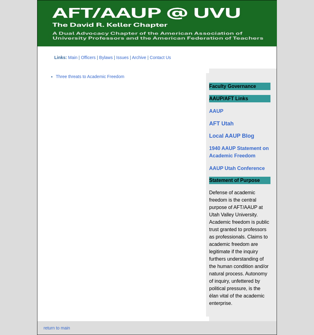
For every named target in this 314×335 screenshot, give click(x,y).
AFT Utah (221, 123)
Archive (139, 57)
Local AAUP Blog (231, 136)
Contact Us (160, 57)
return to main (57, 327)
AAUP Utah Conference (237, 168)
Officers (88, 57)
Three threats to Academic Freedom (90, 76)
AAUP (216, 111)
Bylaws (106, 57)
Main (72, 57)
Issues (123, 57)
